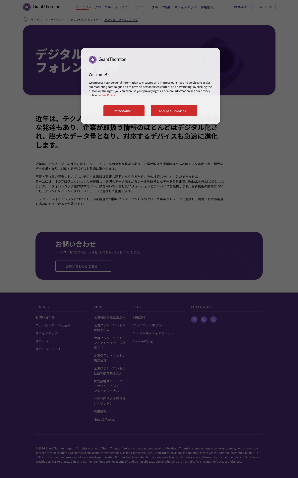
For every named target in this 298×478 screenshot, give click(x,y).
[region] (150, 86)
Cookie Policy (106, 95)
